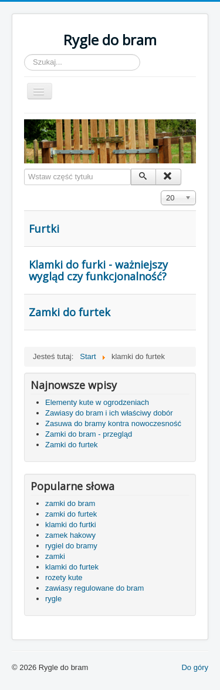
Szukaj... (24, 54)
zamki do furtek (71, 514)
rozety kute (64, 577)
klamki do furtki (70, 524)
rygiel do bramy (71, 545)
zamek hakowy (70, 535)
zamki (55, 556)
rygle (53, 598)
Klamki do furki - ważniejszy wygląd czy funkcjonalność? (98, 270)
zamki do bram (70, 503)
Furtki (44, 229)
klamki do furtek (72, 566)
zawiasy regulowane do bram (94, 588)
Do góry (194, 667)
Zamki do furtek (69, 312)
